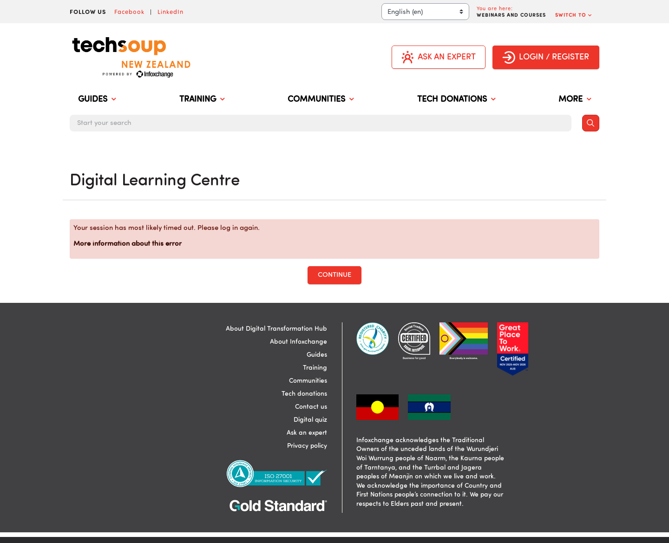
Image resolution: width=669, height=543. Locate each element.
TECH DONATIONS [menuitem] (456, 100)
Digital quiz (310, 420)
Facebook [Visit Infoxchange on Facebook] (129, 11)
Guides (317, 355)
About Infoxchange (298, 342)
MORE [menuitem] (574, 100)
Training (315, 368)
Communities (308, 381)
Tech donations (304, 394)
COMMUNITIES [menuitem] (321, 100)
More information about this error (127, 244)
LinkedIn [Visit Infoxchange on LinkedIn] (170, 11)
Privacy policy (307, 446)
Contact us (311, 407)
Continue (334, 275)
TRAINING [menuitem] (201, 100)
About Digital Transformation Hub (276, 329)
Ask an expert (307, 433)
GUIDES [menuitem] (97, 100)
